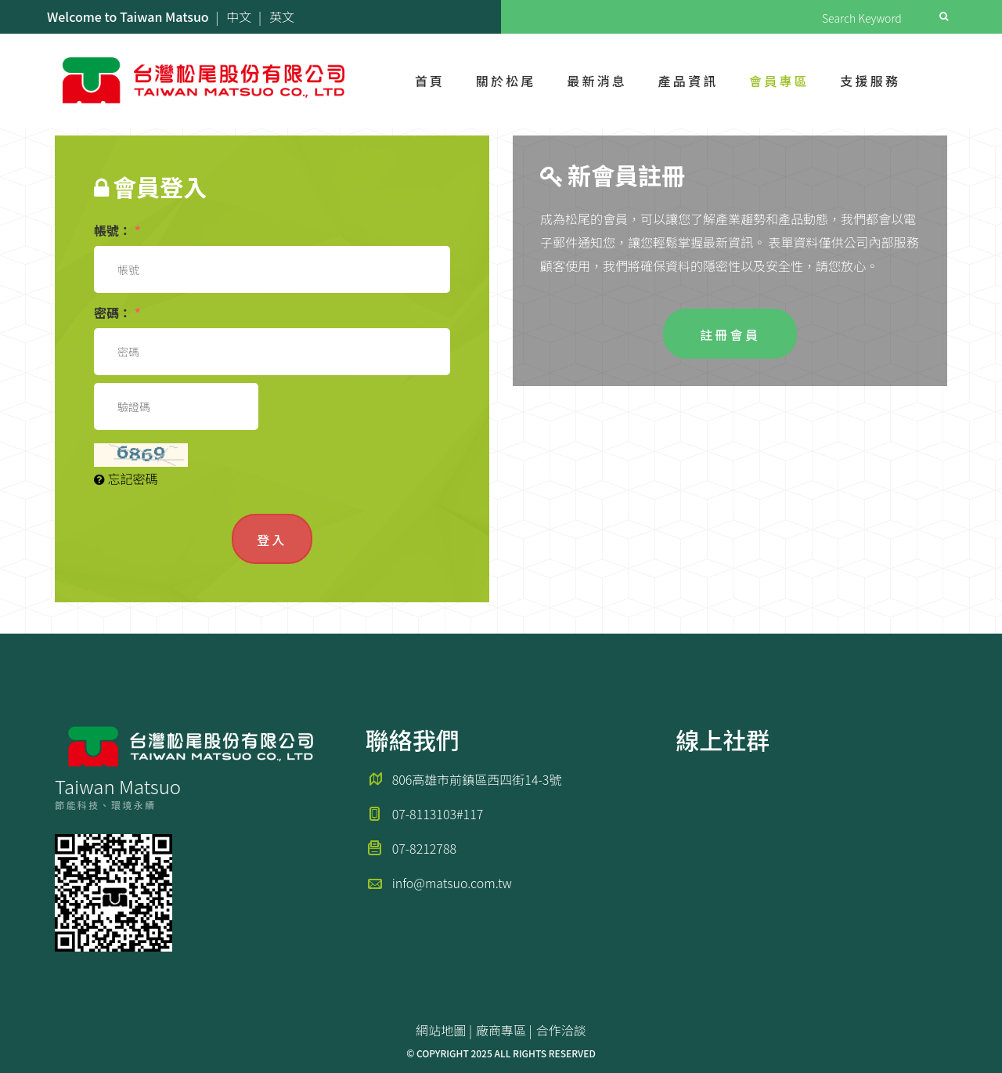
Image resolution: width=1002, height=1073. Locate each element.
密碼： (117, 312)
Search (943, 16)
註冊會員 (730, 334)
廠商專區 (501, 1030)
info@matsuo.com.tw (452, 882)
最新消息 (597, 80)
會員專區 (779, 80)
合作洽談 (561, 1030)
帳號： (117, 230)
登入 (272, 539)
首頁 (430, 80)
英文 (281, 16)
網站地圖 (441, 1030)
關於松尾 (506, 80)
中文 (238, 16)
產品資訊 (688, 80)
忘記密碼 (126, 478)
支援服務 (870, 80)
